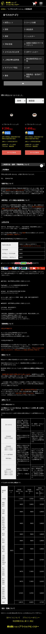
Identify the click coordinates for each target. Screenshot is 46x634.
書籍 (6, 76)
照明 (6, 29)
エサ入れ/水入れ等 (12, 52)
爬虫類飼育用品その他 (34, 60)
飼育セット (9, 23)
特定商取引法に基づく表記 (23, 621)
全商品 (3, 9)
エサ (28, 68)
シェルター (30, 36)
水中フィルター (32, 52)
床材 (6, 36)
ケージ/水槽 (31, 23)
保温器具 (29, 29)
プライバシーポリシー (31, 618)
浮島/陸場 (8, 44)
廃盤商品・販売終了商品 (34, 75)
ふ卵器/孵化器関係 (12, 60)
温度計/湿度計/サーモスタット (34, 44)
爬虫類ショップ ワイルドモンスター (23, 626)
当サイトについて (13, 618)
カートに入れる (11, 152)
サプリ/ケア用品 (11, 68)
